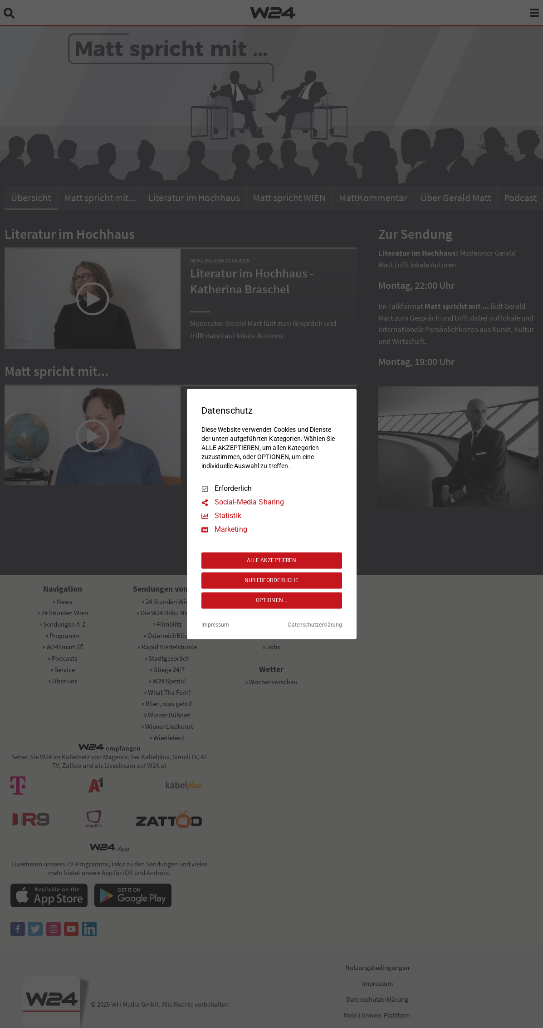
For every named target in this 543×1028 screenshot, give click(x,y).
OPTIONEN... (271, 600)
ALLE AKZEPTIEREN (272, 560)
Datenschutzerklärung (315, 625)
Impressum (215, 625)
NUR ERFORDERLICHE (272, 580)
